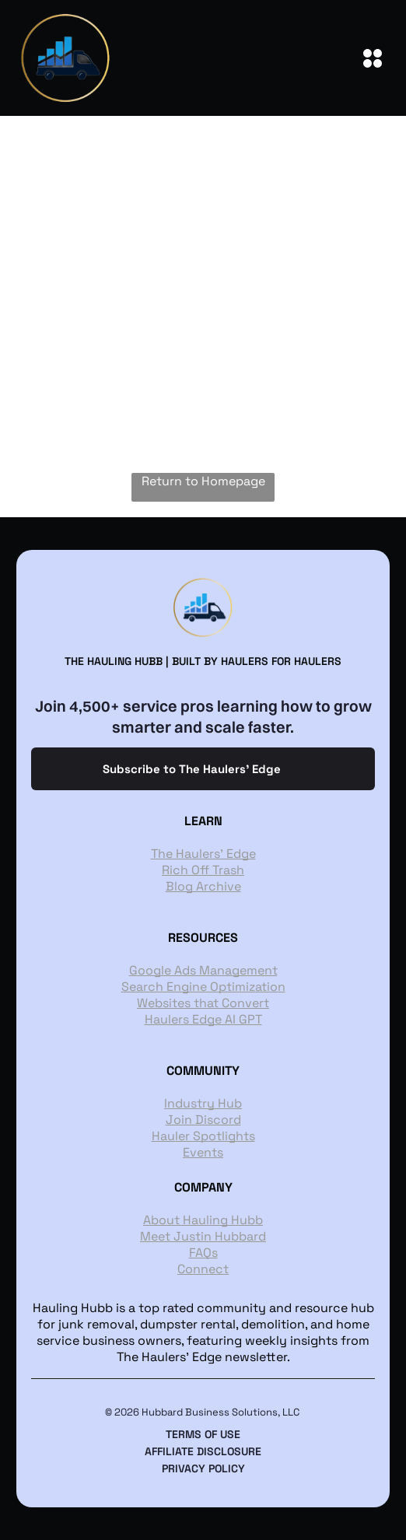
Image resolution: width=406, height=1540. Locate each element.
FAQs (203, 1252)
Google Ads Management (203, 970)
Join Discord (203, 1119)
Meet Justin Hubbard (203, 1236)
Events (203, 1152)
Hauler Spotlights (203, 1136)
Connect (203, 1269)
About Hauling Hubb (203, 1220)
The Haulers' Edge (203, 853)
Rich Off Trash (203, 870)
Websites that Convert (203, 1003)
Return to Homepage (203, 481)
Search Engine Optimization (203, 986)
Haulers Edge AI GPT (203, 1019)
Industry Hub (203, 1103)
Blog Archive (203, 886)
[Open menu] (372, 58)
